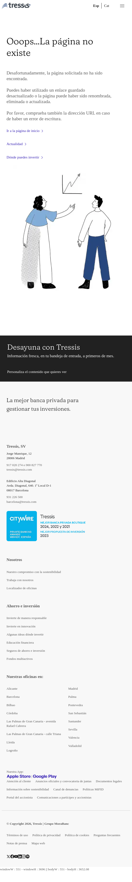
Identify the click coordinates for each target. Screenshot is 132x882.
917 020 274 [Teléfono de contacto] (14, 465)
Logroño (11, 750)
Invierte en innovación (20, 626)
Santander (74, 721)
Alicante (11, 688)
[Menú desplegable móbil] (122, 5)
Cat (106, 6)
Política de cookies (77, 835)
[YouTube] (16, 856)
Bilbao (10, 705)
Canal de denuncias (65, 789)
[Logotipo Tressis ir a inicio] (16, 6)
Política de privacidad (46, 835)
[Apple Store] (18, 776)
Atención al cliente (18, 781)
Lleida (10, 742)
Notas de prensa (16, 843)
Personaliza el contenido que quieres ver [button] (37, 372)
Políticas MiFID (93, 789)
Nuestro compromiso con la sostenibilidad (33, 572)
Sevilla (72, 729)
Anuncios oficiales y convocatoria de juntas (63, 781)
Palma (72, 696)
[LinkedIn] (20, 856)
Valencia (73, 737)
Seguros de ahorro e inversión (25, 650)
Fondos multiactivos (19, 659)
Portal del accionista (19, 797)
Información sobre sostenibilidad (27, 789)
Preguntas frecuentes (107, 835)
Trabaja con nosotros (19, 580)
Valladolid (74, 746)
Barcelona (12, 696)
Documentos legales (109, 781)
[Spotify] (27, 856)
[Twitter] (8, 856)
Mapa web (38, 843)
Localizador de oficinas (21, 588)
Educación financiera (20, 642)
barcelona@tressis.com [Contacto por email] (21, 502)
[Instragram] (24, 856)
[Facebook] (12, 856)
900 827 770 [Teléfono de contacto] (34, 465)
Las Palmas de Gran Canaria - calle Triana (33, 734)
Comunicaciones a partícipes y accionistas (64, 797)
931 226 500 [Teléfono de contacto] (14, 497)
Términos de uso (17, 835)
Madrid (73, 688)
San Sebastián (77, 713)
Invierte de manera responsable (26, 618)
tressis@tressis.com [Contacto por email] (19, 469)
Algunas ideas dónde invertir (25, 634)
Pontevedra (75, 705)
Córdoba (11, 713)
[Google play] (45, 776)
